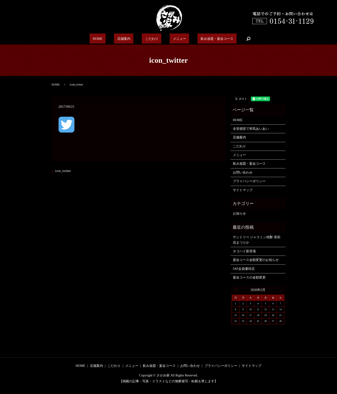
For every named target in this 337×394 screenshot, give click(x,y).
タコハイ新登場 (244, 251)
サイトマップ (243, 190)
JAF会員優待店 (244, 269)
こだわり (151, 39)
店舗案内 (128, 39)
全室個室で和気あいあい (251, 128)
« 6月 (237, 290)
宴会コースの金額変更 (249, 277)
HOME (108, 39)
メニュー (173, 39)
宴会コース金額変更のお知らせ (256, 260)
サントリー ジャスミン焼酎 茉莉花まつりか (256, 239)
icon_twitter (63, 171)
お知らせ (239, 213)
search (235, 38)
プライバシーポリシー (249, 181)
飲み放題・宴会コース (206, 39)
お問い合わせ (243, 172)
